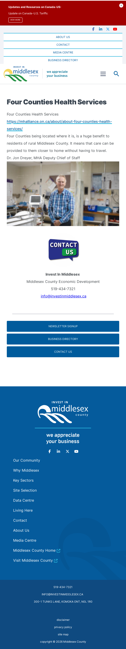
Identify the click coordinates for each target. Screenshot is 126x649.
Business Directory (63, 339)
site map (63, 634)
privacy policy (63, 627)
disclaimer (63, 619)
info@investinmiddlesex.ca (63, 296)
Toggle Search (116, 74)
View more (15, 20)
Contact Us (63, 351)
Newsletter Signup (63, 326)
